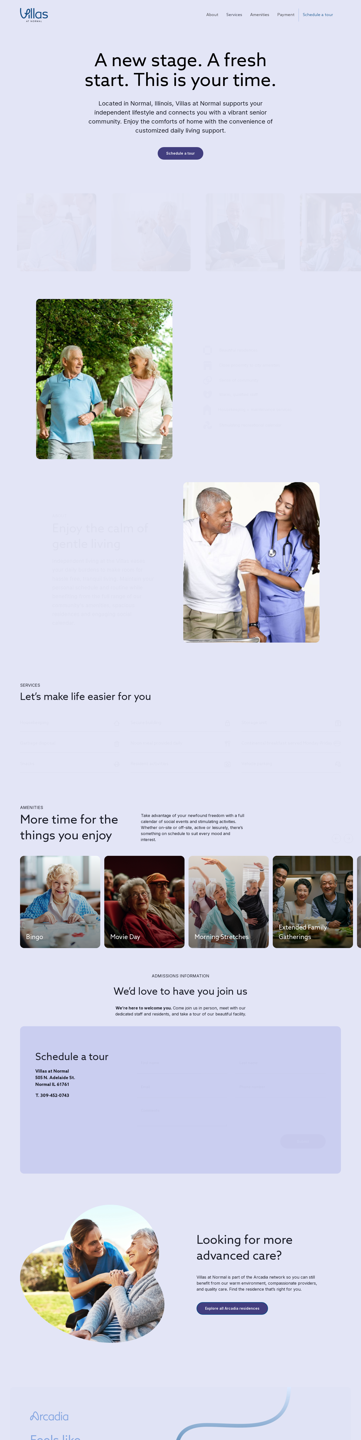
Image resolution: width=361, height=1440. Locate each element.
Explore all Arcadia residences (232, 1308)
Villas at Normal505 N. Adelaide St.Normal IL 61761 (55, 1078)
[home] (34, 15)
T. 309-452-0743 (52, 1095)
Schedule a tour (318, 15)
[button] (336, 838)
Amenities (259, 15)
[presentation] (175, 1138)
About (212, 15)
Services (234, 15)
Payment (286, 15)
